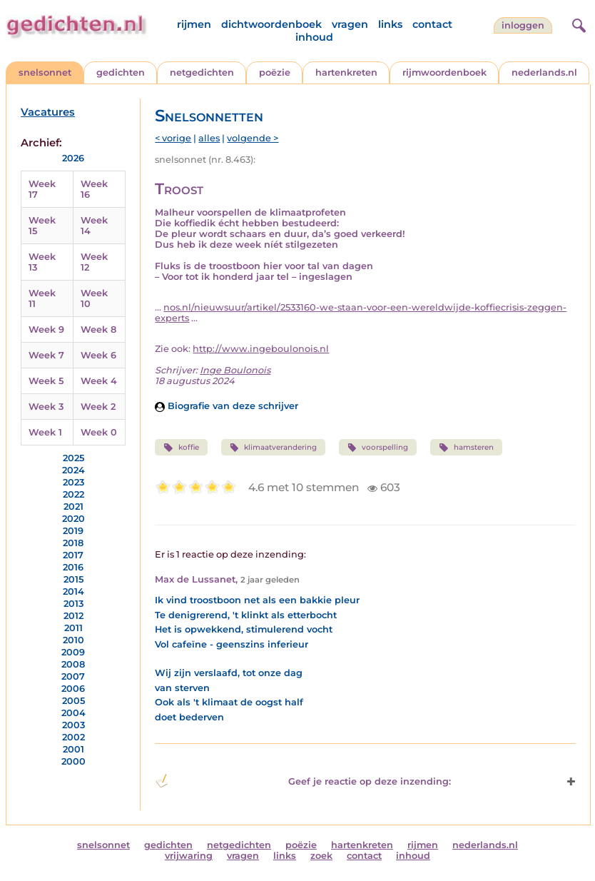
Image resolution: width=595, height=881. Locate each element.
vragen (350, 24)
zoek (321, 855)
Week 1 (45, 432)
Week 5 (46, 381)
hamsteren (466, 448)
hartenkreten (346, 72)
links (390, 24)
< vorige (173, 138)
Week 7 (46, 355)
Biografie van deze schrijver (226, 406)
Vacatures (48, 112)
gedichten (120, 72)
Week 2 (98, 406)
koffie (180, 448)
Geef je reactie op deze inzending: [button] (303, 781)
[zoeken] (577, 23)
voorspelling (377, 448)
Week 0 (99, 432)
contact (432, 24)
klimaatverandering (273, 448)
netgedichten (202, 72)
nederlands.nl (544, 72)
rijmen (194, 24)
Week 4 (99, 381)
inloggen (523, 25)
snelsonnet (45, 72)
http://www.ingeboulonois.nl (261, 348)
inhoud (314, 37)
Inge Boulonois (235, 370)
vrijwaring (189, 855)
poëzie (274, 72)
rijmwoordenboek (444, 72)
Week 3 (46, 406)
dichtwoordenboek (271, 24)
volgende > (252, 138)
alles (209, 138)
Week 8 (98, 329)
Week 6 (98, 355)
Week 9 (46, 329)
